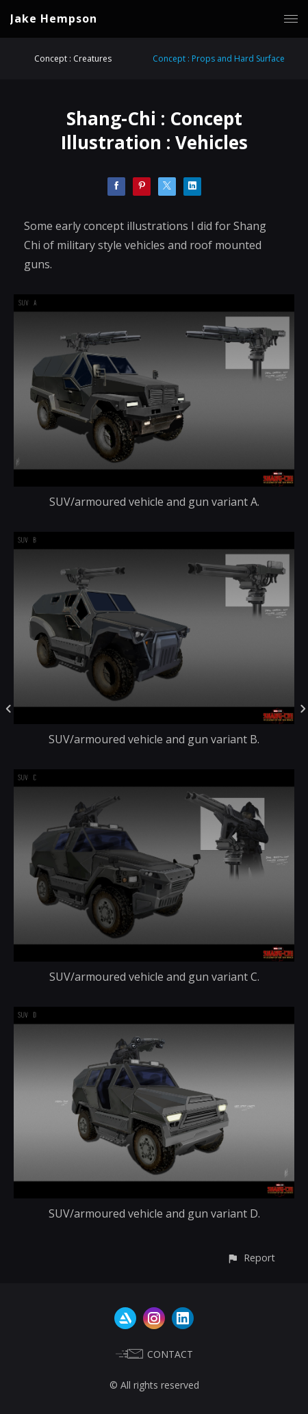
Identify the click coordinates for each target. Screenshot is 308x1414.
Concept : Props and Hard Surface (219, 58)
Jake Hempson (53, 18)
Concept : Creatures (73, 58)
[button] (251, 1258)
